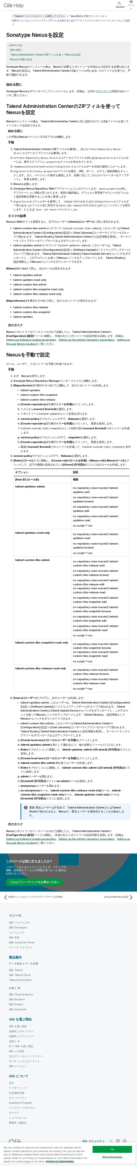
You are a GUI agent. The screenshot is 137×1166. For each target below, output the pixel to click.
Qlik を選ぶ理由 (18, 1025)
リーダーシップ (18, 1086)
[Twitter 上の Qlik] (111, 1140)
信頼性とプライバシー (21, 1035)
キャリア (14, 1111)
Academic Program (20, 1101)
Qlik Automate (17, 1008)
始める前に (16, 49)
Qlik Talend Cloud (20, 974)
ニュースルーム (18, 1116)
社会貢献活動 (16, 1091)
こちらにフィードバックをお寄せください (34, 881)
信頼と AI (14, 1040)
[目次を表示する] (7, 16)
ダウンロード (104, 91)
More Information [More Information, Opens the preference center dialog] (112, 1157)
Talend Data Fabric (20, 979)
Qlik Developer (18, 926)
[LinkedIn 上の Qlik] (118, 1140)
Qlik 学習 (14, 936)
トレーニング (16, 931)
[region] (68, 1154)
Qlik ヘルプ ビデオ (19, 921)
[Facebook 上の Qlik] (124, 1140)
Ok (112, 1149)
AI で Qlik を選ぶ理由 (21, 1045)
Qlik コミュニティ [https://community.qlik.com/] (93, 1140)
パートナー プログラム (22, 1106)
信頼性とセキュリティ (21, 1030)
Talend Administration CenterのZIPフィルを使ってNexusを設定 (45, 54)
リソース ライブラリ (20, 946)
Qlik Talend (16, 969)
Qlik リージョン (18, 1065)
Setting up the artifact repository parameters (87, 339)
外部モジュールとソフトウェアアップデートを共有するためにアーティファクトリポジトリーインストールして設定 (71, 20)
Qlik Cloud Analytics (21, 993)
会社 (11, 1081)
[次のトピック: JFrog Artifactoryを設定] (102, 896)
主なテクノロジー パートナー (25, 1055)
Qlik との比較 (16, 1050)
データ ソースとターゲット (24, 1060)
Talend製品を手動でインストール (87, 16)
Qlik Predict (16, 1003)
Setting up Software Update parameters (31, 339)
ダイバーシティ (18, 1096)
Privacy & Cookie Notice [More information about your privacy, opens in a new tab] (60, 1161)
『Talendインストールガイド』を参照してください (38, 16)
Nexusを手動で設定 (21, 59)
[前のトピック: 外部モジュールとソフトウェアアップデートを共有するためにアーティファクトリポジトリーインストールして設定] (35, 896)
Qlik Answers (17, 998)
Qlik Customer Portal (21, 941)
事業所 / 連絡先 (17, 1121)
